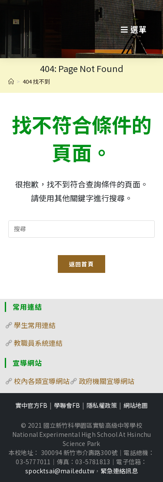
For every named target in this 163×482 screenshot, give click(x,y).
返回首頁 (81, 264)
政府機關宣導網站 (106, 381)
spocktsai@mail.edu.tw (59, 470)
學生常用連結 (35, 325)
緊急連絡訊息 (119, 470)
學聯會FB (67, 405)
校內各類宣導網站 (42, 381)
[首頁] (11, 81)
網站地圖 (135, 405)
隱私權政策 (101, 405)
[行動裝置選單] (134, 29)
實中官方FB (31, 405)
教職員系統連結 (38, 343)
